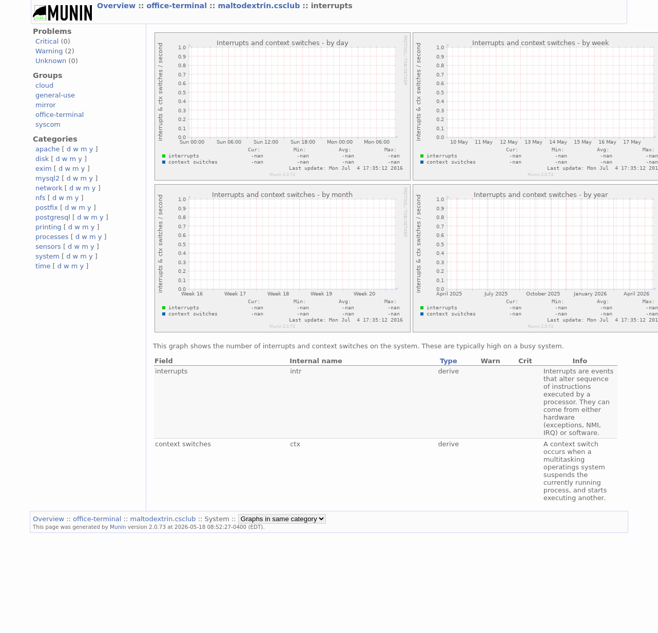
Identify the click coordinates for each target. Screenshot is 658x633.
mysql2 (47, 178)
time (42, 266)
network (49, 188)
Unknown (50, 61)
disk (42, 159)
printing (48, 227)
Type (448, 361)
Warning (49, 51)
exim (43, 168)
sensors (48, 246)
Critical (47, 41)
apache (47, 149)
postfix (46, 207)
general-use (55, 95)
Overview (117, 6)
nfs (40, 198)
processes (52, 237)
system (47, 256)
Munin (118, 527)
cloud (44, 85)
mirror (45, 105)
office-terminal (178, 6)
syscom (48, 124)
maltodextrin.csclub (260, 6)
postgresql (52, 217)
